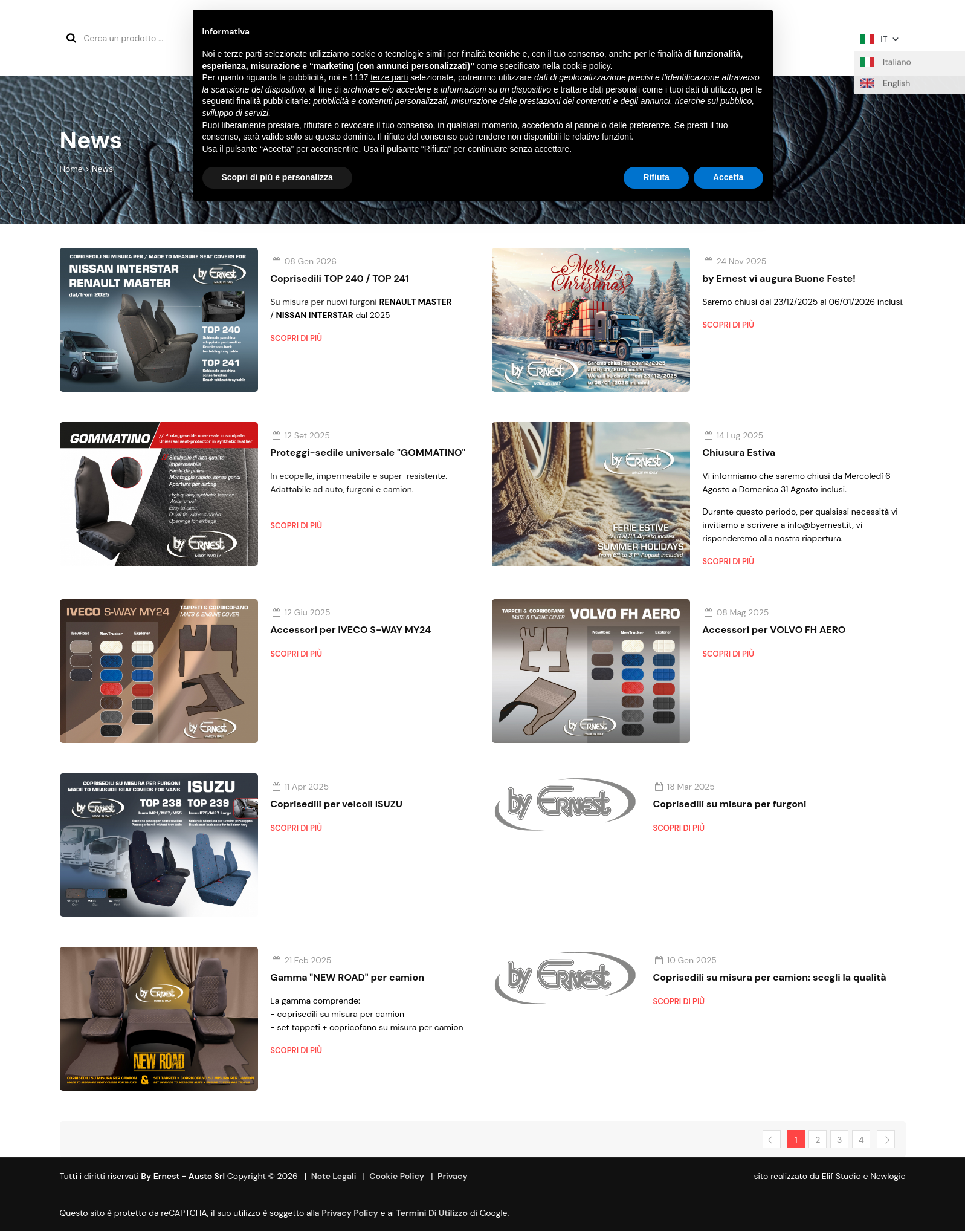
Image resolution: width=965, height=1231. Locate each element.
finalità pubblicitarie (272, 101)
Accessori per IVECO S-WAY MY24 (350, 629)
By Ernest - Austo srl (183, 1176)
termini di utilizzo (432, 1212)
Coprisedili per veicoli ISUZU (336, 803)
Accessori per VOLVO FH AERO (773, 629)
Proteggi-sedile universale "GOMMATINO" (367, 452)
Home (71, 168)
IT (879, 39)
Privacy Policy (349, 1212)
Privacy (452, 1176)
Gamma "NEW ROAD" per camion (347, 977)
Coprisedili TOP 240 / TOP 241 (339, 278)
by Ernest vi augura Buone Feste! (779, 278)
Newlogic (887, 1176)
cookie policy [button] (586, 66)
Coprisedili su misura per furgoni (730, 803)
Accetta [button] (728, 177)
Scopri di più (296, 338)
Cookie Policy (396, 1176)
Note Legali (334, 1176)
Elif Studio (841, 1176)
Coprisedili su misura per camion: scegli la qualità (769, 977)
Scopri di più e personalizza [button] (277, 177)
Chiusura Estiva (738, 452)
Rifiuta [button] (656, 177)
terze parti (389, 77)
